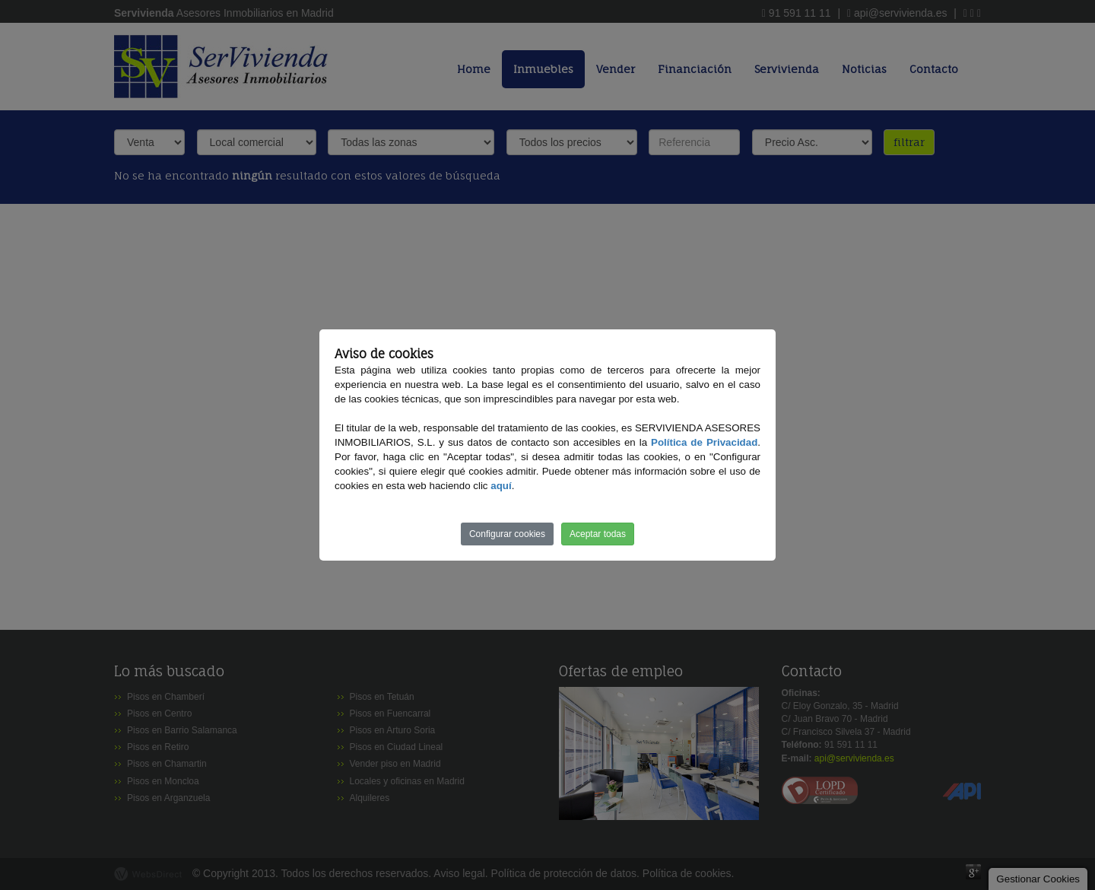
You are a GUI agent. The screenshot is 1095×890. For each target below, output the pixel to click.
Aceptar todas (598, 534)
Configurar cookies (507, 534)
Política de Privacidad (704, 442)
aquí (500, 485)
